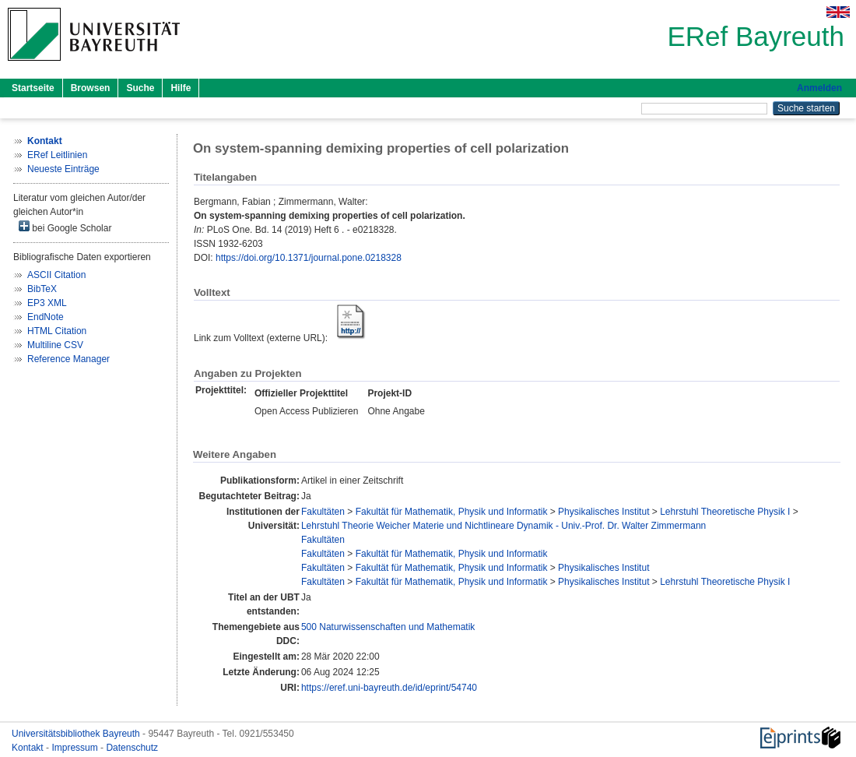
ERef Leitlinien (57, 155)
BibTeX (42, 288)
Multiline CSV (55, 345)
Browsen (91, 88)
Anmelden (819, 88)
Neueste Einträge (63, 169)
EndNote (45, 317)
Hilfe (180, 88)
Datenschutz (132, 747)
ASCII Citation (56, 274)
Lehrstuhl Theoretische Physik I (725, 511)
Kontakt (29, 747)
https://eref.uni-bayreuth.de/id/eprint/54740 (389, 687)
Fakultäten (323, 511)
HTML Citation (56, 331)
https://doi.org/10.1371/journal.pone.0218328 (309, 257)
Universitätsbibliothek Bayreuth (77, 733)
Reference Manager (68, 359)
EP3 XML (47, 303)
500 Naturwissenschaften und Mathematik (388, 626)
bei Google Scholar (65, 227)
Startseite (33, 88)
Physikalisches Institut (603, 511)
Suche (140, 88)
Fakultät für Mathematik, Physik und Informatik (452, 511)
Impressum (75, 747)
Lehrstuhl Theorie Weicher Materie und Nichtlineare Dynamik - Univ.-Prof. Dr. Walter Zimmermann (503, 525)
